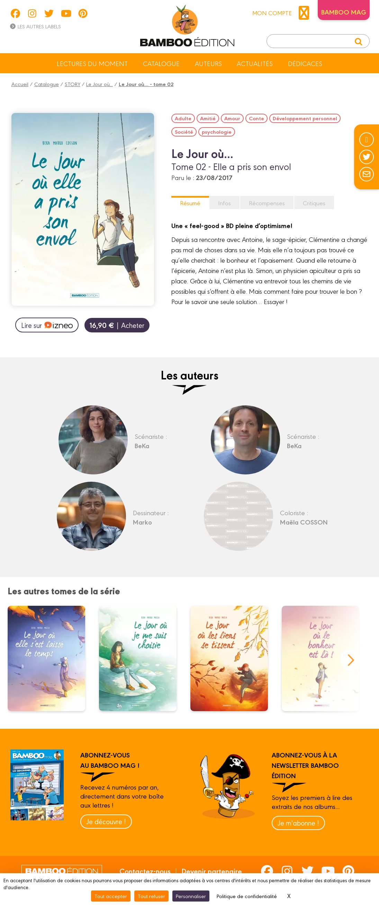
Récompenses (267, 203)
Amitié (208, 118)
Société (184, 131)
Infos (224, 203)
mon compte (282, 13)
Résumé (190, 203)
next (350, 660)
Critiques (314, 203)
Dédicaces (305, 63)
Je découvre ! (106, 821)
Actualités (255, 63)
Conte (256, 118)
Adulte (183, 118)
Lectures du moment (92, 63)
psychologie (217, 131)
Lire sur (47, 325)
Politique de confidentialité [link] (247, 895)
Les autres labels (35, 26)
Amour (232, 118)
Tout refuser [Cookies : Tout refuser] (151, 895)
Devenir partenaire (211, 871)
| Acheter (117, 325)
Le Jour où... (99, 83)
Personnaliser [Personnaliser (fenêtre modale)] (191, 895)
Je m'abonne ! (298, 822)
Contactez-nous (145, 871)
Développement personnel (305, 118)
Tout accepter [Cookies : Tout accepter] (110, 895)
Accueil (19, 83)
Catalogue (161, 63)
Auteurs (208, 63)
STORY (72, 83)
